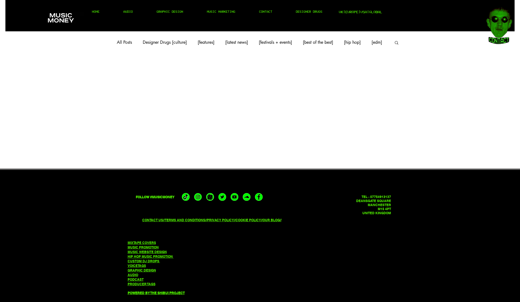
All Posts (124, 42)
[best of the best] (318, 42)
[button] (396, 43)
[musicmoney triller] (210, 197)
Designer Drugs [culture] (165, 42)
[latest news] (236, 42)
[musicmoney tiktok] (186, 197)
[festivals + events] (275, 42)
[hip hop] (352, 42)
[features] (206, 42)
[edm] (377, 42)
